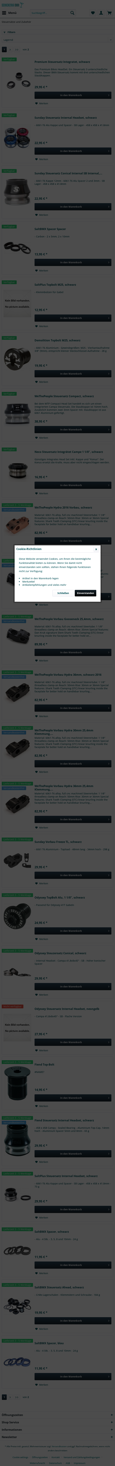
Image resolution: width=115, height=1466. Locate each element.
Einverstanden (85, 81)
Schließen (63, 81)
